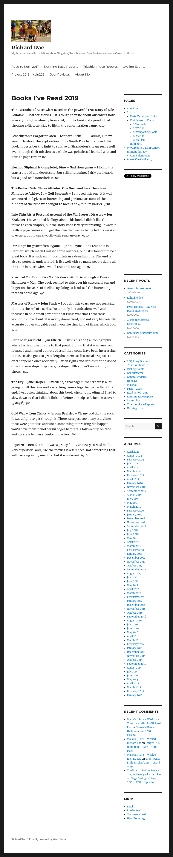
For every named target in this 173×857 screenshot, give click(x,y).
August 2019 (134, 495)
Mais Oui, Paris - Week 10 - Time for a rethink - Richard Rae (144, 723)
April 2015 (133, 683)
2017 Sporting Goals (145, 132)
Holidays (132, 381)
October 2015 (135, 659)
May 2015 (132, 679)
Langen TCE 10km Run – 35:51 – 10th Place (143, 746)
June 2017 (133, 581)
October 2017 (135, 565)
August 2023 (134, 455)
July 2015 (132, 671)
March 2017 (134, 593)
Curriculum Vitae (140, 155)
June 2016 (133, 628)
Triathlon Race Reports (100, 66)
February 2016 (135, 644)
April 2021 (133, 479)
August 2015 (134, 667)
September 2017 (136, 569)
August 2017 (134, 573)
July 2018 (132, 530)
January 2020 (135, 483)
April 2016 (133, 636)
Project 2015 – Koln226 (27, 74)
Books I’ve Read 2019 (139, 159)
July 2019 (132, 498)
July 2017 (132, 577)
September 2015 (136, 663)
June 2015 (133, 675)
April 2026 (133, 451)
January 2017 (134, 601)
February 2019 (135, 510)
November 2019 (136, 487)
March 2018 (134, 546)
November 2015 (136, 656)
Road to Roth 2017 (25, 66)
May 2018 (132, 538)
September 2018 (136, 526)
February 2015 (135, 691)
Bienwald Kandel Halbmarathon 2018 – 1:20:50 (141, 731)
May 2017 (132, 585)
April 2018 (133, 542)
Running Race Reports (61, 66)
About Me (82, 74)
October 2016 (135, 612)
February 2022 (135, 475)
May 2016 (132, 632)
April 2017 (133, 589)
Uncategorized (135, 408)
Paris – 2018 (134, 388)
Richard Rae (28, 47)
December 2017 (136, 557)
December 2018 (136, 518)
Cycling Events (134, 66)
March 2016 (134, 640)
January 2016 (135, 648)
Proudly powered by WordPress (47, 839)
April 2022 (133, 467)
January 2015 (134, 695)
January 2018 (134, 553)
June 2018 (133, 534)
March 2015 (134, 687)
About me (132, 108)
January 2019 (135, 514)
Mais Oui (132, 384)
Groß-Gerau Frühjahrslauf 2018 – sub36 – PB (143, 762)
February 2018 (135, 550)
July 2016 (132, 624)
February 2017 (135, 597)
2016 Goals (139, 124)
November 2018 (136, 522)
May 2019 (132, 502)
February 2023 (135, 459)
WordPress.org (136, 818)
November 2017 (136, 561)
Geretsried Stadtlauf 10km (142, 333)
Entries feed (134, 810)
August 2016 (134, 620)
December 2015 (136, 652)
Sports (131, 112)
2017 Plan (139, 128)
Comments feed (136, 814)
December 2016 (136, 604)
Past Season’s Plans (142, 120)
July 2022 (132, 463)
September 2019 (136, 491)
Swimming (133, 400)
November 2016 (136, 608)
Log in (130, 806)
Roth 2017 (136, 143)
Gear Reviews (60, 74)
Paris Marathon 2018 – (143, 116)
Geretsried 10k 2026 (139, 288)
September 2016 (136, 616)
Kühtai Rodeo (135, 297)
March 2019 (134, 506)
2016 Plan (139, 140)
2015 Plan (139, 136)
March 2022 (134, 471)
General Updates (137, 377)
